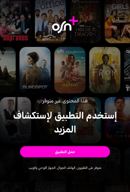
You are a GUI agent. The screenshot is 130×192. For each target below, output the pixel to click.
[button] (65, 151)
